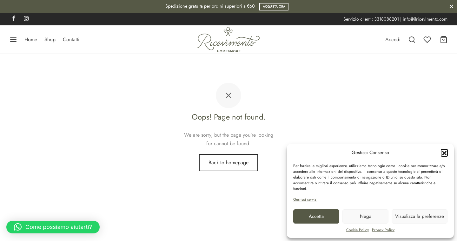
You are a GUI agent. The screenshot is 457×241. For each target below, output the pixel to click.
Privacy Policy (383, 230)
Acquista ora (274, 6)
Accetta (316, 216)
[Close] (451, 6)
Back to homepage (228, 162)
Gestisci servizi (305, 199)
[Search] (412, 39)
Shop (50, 39)
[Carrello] (443, 39)
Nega (365, 216)
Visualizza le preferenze (419, 216)
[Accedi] (393, 39)
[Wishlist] (427, 39)
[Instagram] (26, 19)
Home (30, 39)
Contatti (71, 39)
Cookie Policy (357, 230)
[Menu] (13, 39)
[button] (444, 152)
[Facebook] (14, 19)
